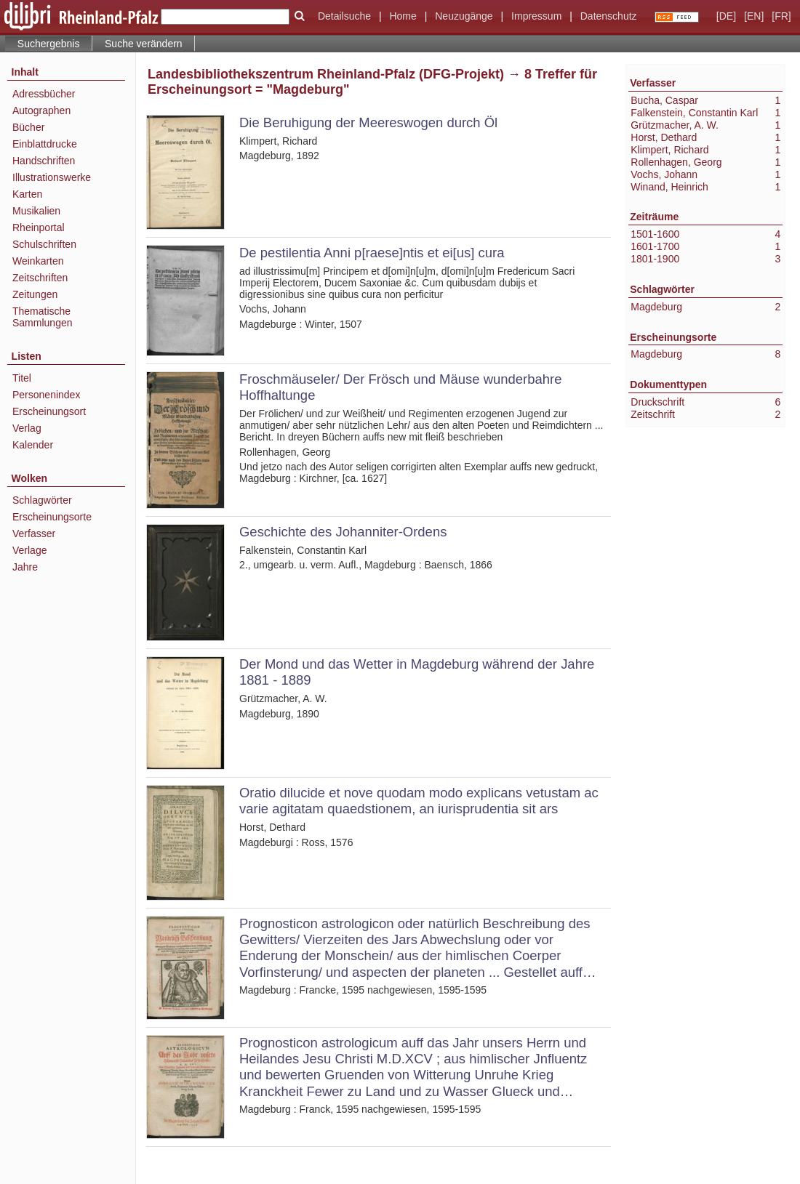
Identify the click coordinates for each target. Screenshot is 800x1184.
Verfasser (33, 533)
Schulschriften (44, 244)
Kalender (32, 445)
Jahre (25, 567)
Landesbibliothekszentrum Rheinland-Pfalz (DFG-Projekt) (326, 74)
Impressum (536, 16)
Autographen (41, 110)
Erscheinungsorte (52, 517)
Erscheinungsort (49, 411)
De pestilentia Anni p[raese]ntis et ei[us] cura (371, 252)
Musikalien (36, 211)
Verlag (26, 428)
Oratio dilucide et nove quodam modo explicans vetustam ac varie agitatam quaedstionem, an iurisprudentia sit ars (419, 800)
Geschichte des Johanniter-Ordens (343, 531)
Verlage (29, 550)
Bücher (28, 127)
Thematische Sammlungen (42, 317)
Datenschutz (608, 16)
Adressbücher (43, 94)
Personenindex (46, 394)
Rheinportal (38, 227)
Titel (21, 378)
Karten (27, 194)
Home (402, 16)
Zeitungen (34, 294)
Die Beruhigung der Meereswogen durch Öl (368, 122)
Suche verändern (144, 43)
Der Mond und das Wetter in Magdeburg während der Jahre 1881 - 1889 (416, 672)
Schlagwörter (42, 500)
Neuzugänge (463, 16)
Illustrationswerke (51, 177)
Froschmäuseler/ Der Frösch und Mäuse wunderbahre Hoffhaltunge (400, 387)
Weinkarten (38, 261)
